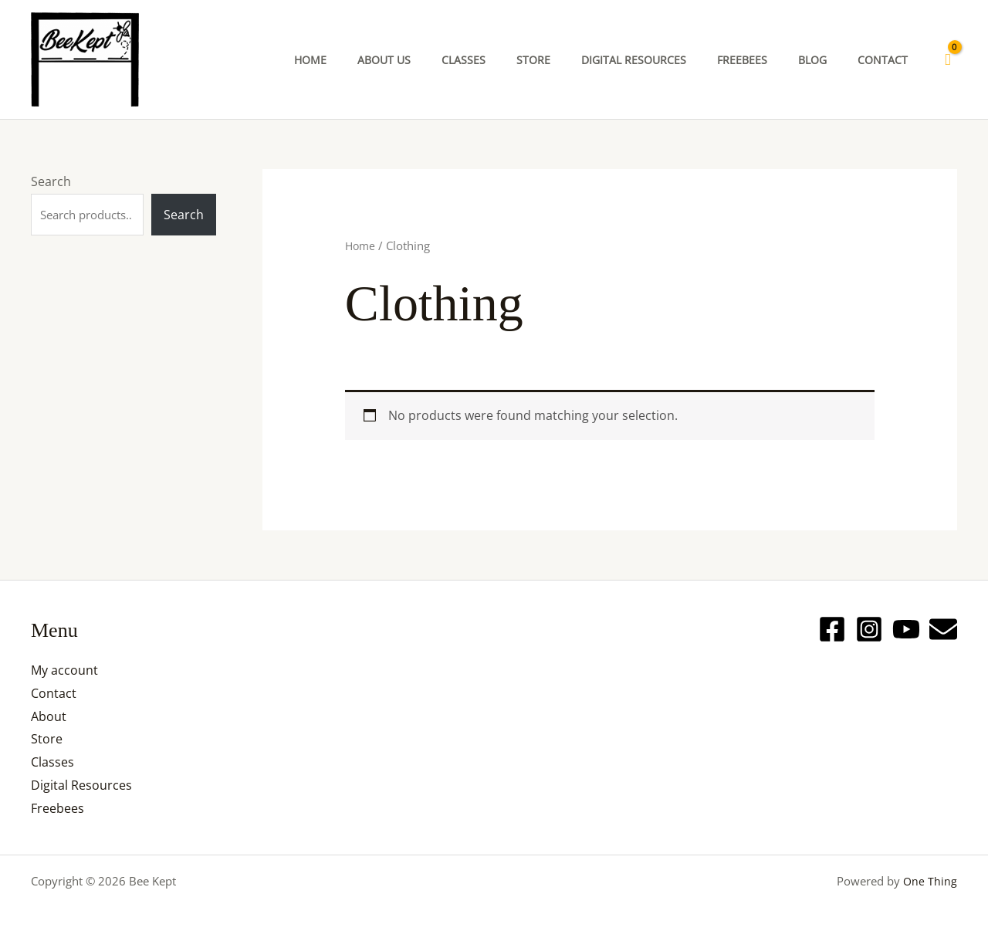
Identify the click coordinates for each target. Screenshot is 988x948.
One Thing (929, 881)
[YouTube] (906, 629)
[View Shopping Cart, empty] (948, 59)
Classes (52, 761)
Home (361, 245)
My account (64, 670)
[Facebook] (832, 629)
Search (51, 181)
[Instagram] (869, 629)
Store (47, 738)
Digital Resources (81, 785)
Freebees (57, 808)
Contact (53, 693)
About (48, 716)
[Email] (943, 629)
